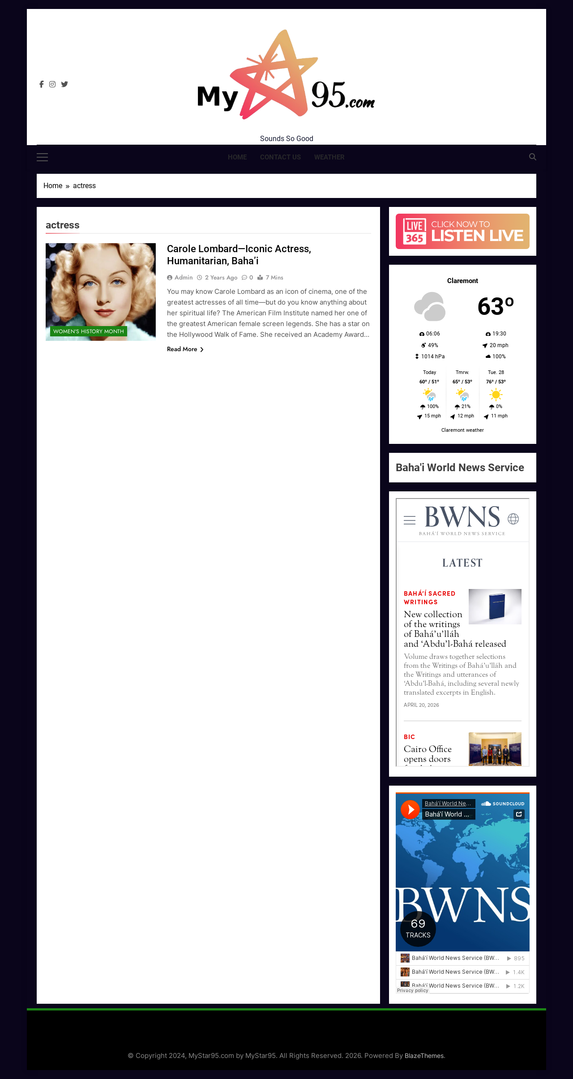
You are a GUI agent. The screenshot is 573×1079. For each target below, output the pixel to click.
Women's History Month (88, 331)
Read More (185, 348)
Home (237, 157)
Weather (329, 157)
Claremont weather (462, 430)
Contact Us (280, 157)
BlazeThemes (424, 1055)
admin (184, 277)
